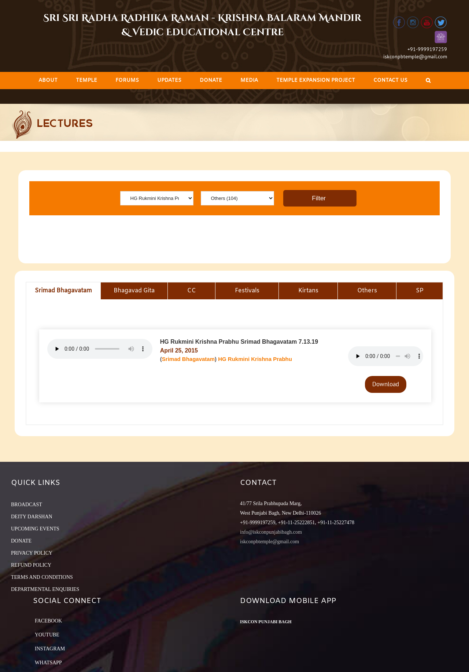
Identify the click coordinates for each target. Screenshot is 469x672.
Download (385, 384)
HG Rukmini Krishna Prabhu (255, 359)
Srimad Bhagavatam (188, 359)
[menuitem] (48, 80)
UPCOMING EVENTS (35, 529)
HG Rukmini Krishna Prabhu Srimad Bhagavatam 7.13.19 (239, 342)
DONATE (21, 541)
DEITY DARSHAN (31, 516)
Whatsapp (48, 662)
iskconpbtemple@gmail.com (415, 56)
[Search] (428, 80)
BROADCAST (26, 504)
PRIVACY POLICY (31, 553)
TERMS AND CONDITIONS (42, 577)
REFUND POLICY (31, 565)
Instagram (50, 648)
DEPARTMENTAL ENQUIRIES (45, 589)
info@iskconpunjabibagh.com (271, 532)
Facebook (48, 621)
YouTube (47, 635)
